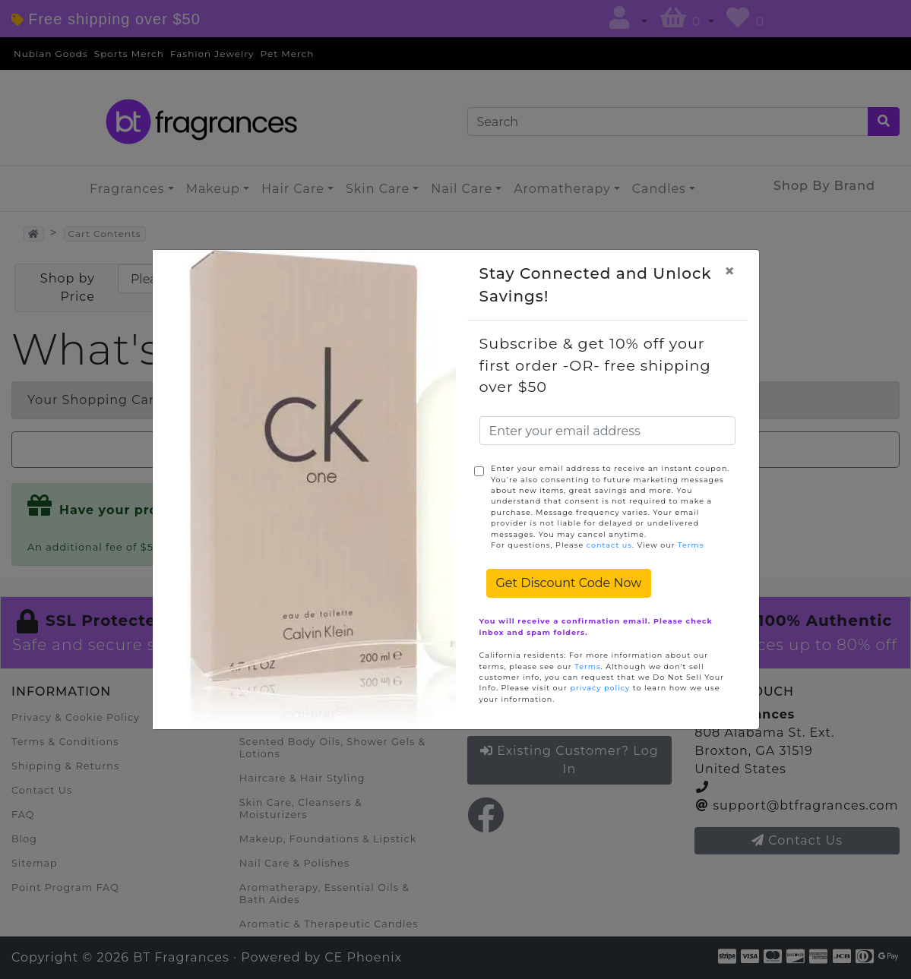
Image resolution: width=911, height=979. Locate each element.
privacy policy (600, 688)
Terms (691, 545)
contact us (609, 545)
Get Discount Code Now (569, 583)
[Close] (729, 271)
